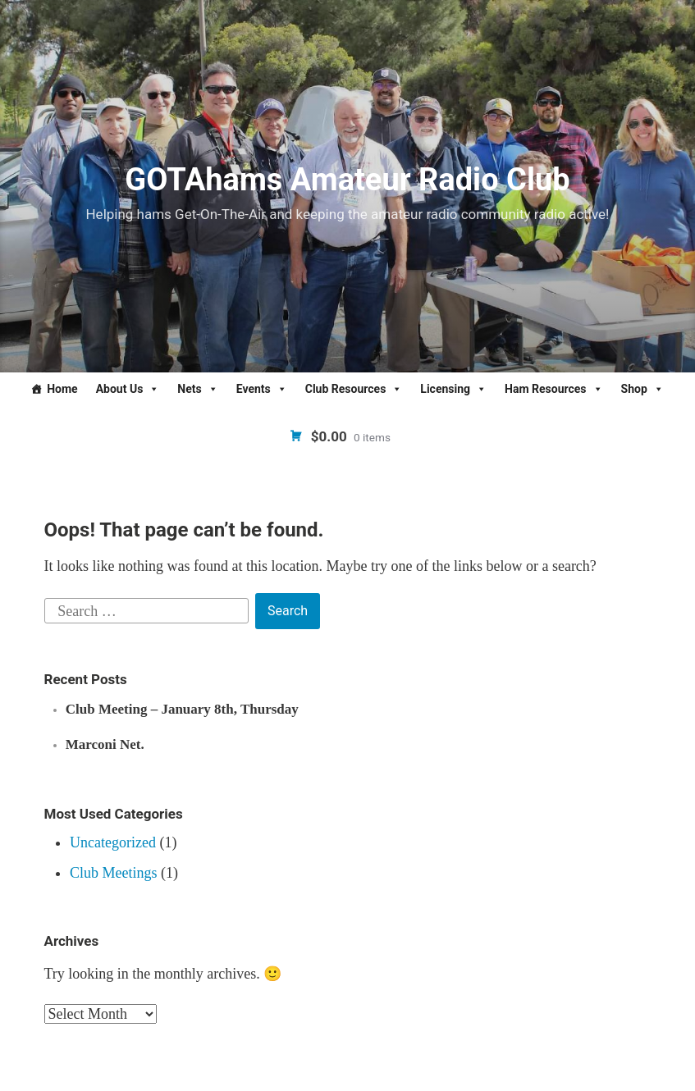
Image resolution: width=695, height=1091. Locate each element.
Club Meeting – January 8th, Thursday (182, 709)
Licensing (453, 388)
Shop (642, 388)
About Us (128, 388)
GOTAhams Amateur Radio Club (347, 180)
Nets (197, 388)
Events (261, 388)
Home (62, 388)
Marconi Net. (105, 744)
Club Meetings (114, 873)
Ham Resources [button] (554, 388)
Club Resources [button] (354, 388)
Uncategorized (113, 842)
